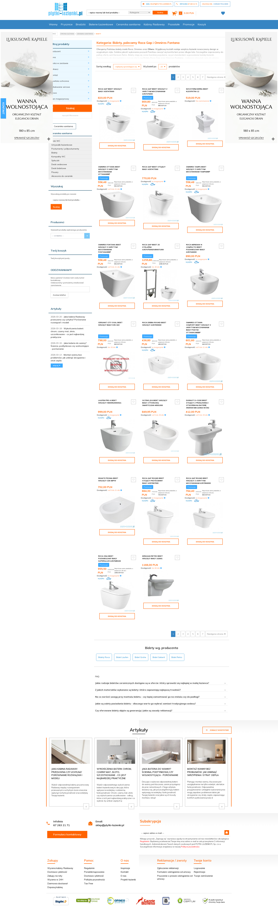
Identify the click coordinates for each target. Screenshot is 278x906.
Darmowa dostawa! (57, 863)
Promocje (188, 24)
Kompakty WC (58, 156)
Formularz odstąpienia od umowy (174, 852)
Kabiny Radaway (154, 24)
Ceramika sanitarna (128, 24)
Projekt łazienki (128, 859)
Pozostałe (174, 24)
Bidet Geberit (159, 637)
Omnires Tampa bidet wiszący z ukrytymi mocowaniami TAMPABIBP (198, 163)
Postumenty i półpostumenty (65, 148)
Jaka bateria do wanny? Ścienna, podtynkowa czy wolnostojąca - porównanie (70, 346)
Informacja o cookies (185, 893)
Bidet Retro (176, 637)
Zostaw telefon (59, 295)
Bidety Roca (104, 637)
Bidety (54, 152)
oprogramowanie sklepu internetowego (213, 893)
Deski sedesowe (59, 164)
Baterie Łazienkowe (101, 24)
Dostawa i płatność (57, 852)
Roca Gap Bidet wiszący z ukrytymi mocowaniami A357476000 (154, 91)
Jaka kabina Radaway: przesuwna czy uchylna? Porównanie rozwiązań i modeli (68, 319)
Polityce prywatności (190, 827)
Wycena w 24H (55, 859)
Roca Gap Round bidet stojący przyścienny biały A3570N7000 (153, 465)
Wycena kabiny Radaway (60, 848)
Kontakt (125, 852)
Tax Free (88, 863)
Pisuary (54, 172)
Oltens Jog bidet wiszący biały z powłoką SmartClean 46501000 (154, 392)
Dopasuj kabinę (55, 867)
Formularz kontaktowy (67, 814)
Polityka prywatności (94, 859)
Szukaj (62, 108)
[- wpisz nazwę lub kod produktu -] (106, 12)
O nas (123, 855)
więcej (57, 365)
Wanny (53, 24)
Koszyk (202, 24)
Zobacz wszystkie (217, 710)
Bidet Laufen (122, 637)
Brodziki (81, 24)
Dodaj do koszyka (117, 146)
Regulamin (144, 821)
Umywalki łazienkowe (61, 145)
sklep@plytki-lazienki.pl (110, 805)
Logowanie (199, 848)
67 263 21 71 (61, 805)
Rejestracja (199, 852)
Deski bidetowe (58, 168)
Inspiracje (125, 848)
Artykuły (56, 308)
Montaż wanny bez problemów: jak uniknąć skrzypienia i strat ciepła (68, 358)
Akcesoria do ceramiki (62, 176)
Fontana (179, 58)
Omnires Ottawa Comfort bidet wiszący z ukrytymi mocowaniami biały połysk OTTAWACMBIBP (198, 317)
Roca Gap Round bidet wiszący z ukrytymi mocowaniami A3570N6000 (198, 465)
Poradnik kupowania (94, 852)
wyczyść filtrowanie (70, 115)
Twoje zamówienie (203, 855)
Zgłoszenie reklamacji (168, 848)
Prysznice (67, 24)
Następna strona (216, 77)
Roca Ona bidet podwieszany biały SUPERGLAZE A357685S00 (109, 542)
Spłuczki (55, 160)
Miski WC (55, 141)
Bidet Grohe (140, 637)
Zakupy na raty (54, 855)
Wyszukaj (57, 186)
